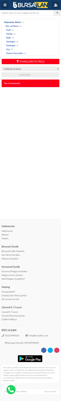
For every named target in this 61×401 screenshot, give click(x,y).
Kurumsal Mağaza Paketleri (14, 271)
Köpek (9, 33)
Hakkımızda (7, 231)
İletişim (5, 238)
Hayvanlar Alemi (12, 22)
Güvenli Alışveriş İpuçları (13, 315)
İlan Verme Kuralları (11, 255)
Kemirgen (10, 45)
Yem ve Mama (12, 26)
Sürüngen (10, 41)
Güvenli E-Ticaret (10, 312)
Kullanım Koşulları (10, 258)
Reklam (5, 234)
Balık (8, 37)
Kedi (8, 30)
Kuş (8, 49)
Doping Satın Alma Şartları (14, 295)
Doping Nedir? (8, 291)
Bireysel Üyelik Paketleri (13, 251)
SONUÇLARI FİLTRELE (30, 61)
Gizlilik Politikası (9, 319)
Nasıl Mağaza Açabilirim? (13, 279)
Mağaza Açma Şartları (12, 275)
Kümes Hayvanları (14, 53)
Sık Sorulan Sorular (10, 299)
